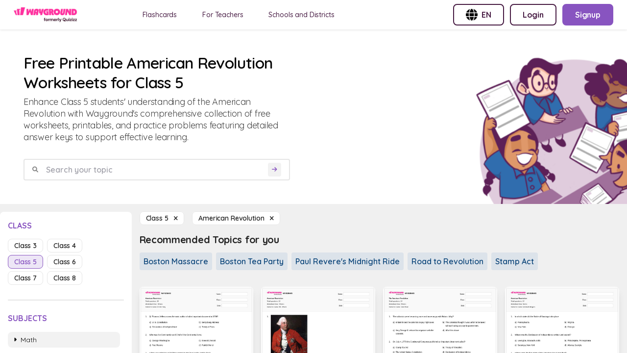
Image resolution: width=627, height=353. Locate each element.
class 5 (25, 261)
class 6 (64, 261)
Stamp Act (514, 261)
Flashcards (160, 14)
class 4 (64, 245)
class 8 (64, 278)
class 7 (25, 278)
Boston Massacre (176, 261)
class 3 (25, 245)
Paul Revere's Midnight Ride (347, 261)
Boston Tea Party (252, 261)
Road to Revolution (447, 261)
